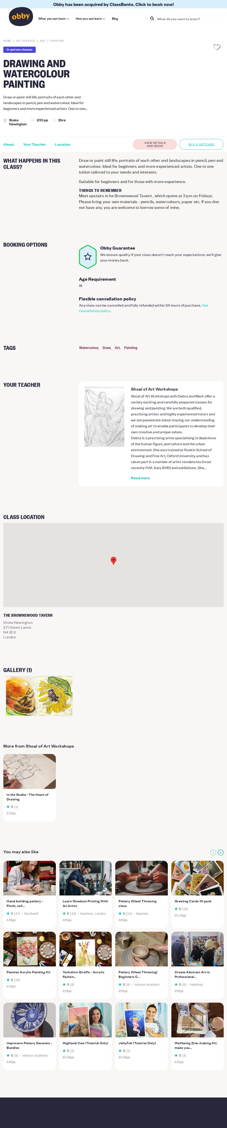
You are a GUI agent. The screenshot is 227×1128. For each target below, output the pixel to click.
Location (62, 144)
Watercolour (88, 348)
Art (117, 348)
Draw (106, 348)
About (8, 144)
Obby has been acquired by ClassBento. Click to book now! (113, 4)
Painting (130, 348)
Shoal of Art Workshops (154, 389)
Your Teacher (34, 144)
